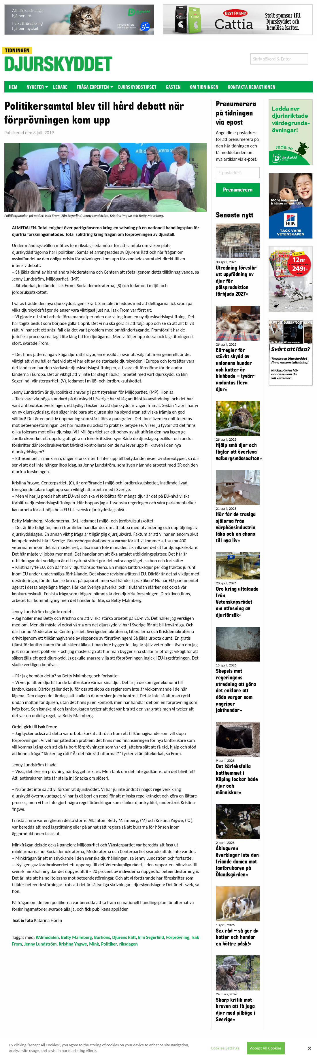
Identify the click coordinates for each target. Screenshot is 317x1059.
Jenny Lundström (40, 944)
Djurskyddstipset (137, 87)
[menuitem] (13, 86)
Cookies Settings (225, 1048)
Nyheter (35, 87)
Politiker (109, 944)
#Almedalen (47, 937)
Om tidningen (204, 87)
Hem (13, 87)
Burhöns (102, 937)
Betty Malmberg (76, 937)
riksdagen (128, 944)
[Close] (310, 1048)
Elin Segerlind (151, 937)
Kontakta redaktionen (252, 87)
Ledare (60, 87)
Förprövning (177, 937)
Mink (94, 944)
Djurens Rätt (124, 937)
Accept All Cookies (266, 1048)
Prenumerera (237, 190)
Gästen (173, 87)
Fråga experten (93, 87)
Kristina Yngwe (73, 944)
